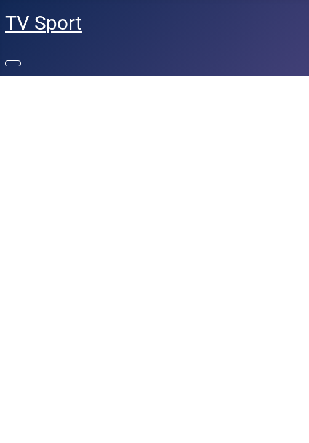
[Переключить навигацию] (13, 63)
